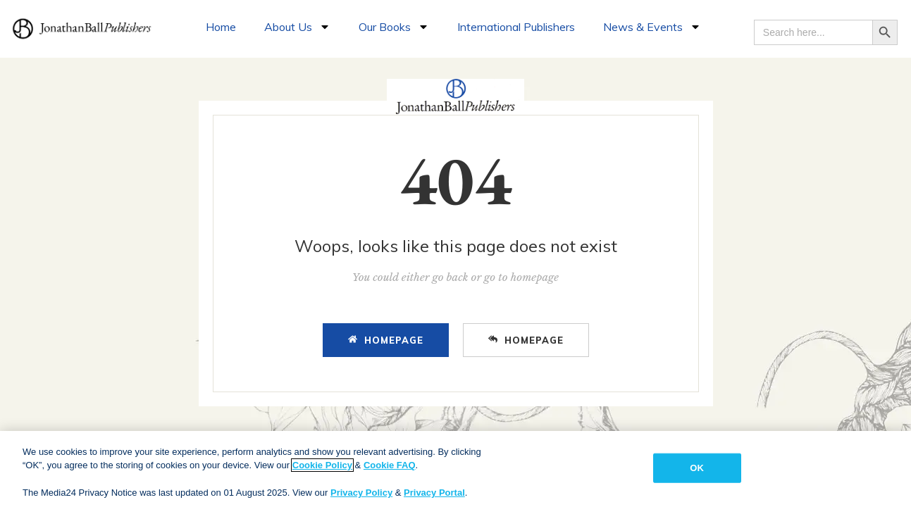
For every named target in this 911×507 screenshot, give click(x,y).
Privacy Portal (434, 492)
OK (697, 468)
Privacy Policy (361, 492)
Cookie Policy (322, 465)
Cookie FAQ (390, 465)
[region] (455, 469)
